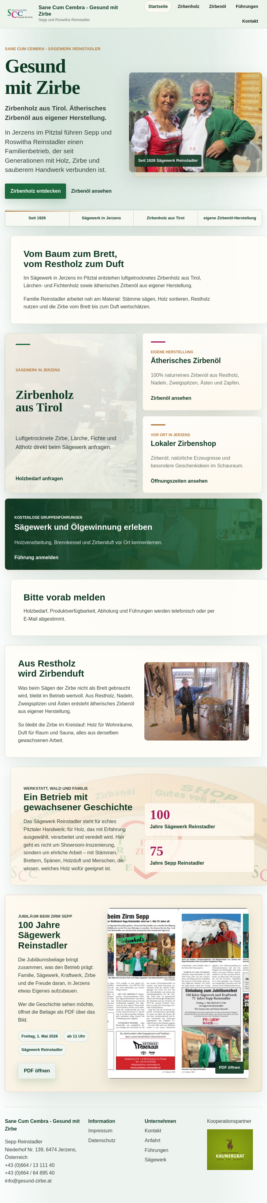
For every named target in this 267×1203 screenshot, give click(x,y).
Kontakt (250, 21)
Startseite (158, 6)
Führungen (247, 6)
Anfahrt (153, 1140)
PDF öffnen (37, 1070)
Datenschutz (101, 1140)
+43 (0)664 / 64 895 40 (29, 1172)
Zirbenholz (188, 6)
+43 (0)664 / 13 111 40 (29, 1165)
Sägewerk (155, 1159)
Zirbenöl (217, 6)
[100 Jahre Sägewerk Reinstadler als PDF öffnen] (178, 993)
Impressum (100, 1130)
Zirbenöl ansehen (91, 191)
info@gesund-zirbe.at (28, 1180)
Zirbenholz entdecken (35, 191)
